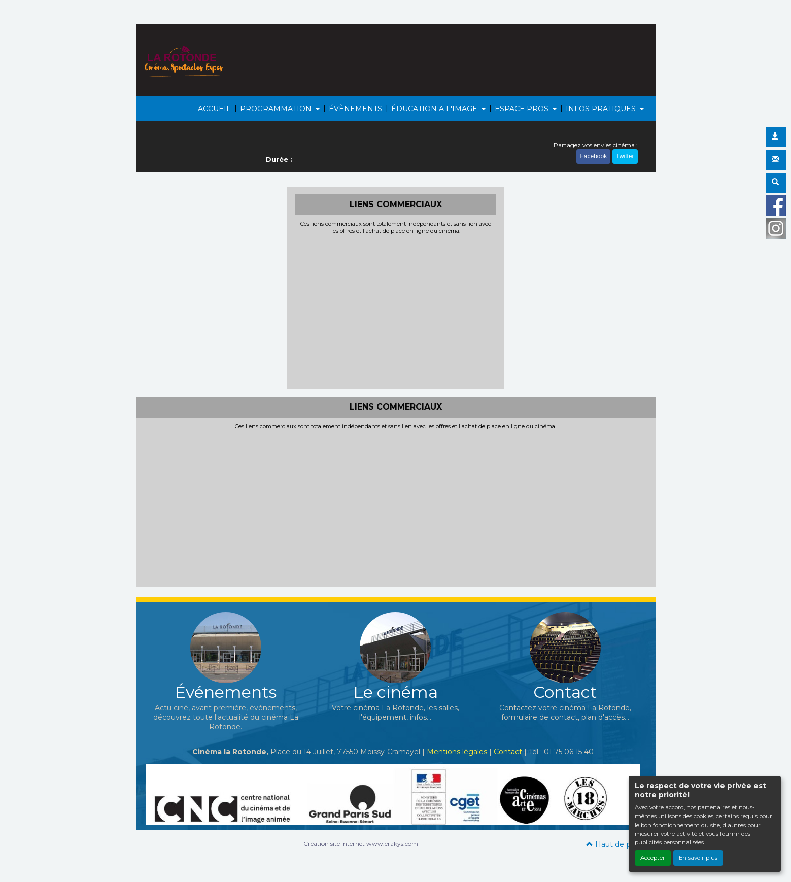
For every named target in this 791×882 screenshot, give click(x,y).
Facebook (593, 156)
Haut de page (615, 844)
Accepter (652, 857)
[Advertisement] (395, 311)
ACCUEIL (214, 108)
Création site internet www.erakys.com (360, 843)
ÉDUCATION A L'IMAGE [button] (435, 108)
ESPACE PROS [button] (523, 108)
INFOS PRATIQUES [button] (602, 108)
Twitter (625, 156)
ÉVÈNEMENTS (355, 108)
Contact (508, 751)
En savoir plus (698, 857)
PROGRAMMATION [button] (277, 108)
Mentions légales (457, 751)
